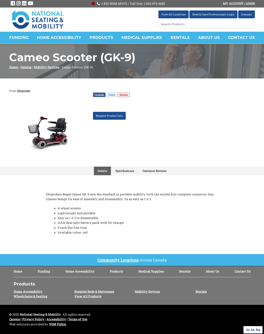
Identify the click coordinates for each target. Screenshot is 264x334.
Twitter (111, 94)
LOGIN (250, 3)
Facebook (99, 94)
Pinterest (124, 94)
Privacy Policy (33, 319)
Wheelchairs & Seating (30, 296)
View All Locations (173, 14)
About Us (209, 37)
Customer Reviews (154, 171)
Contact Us (241, 37)
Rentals (180, 37)
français (246, 14)
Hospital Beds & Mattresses (94, 291)
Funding (19, 37)
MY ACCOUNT (233, 3)
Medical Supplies (141, 37)
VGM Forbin (57, 324)
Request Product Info (109, 116)
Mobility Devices (46, 67)
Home (13, 67)
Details (102, 171)
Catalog (25, 67)
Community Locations (118, 260)
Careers (14, 319)
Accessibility (56, 319)
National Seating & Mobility (40, 314)
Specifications (124, 171)
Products (101, 37)
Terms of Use (77, 319)
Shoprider (23, 91)
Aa (247, 329)
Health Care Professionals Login (213, 14)
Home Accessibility (59, 37)
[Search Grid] (206, 24)
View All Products (87, 296)
